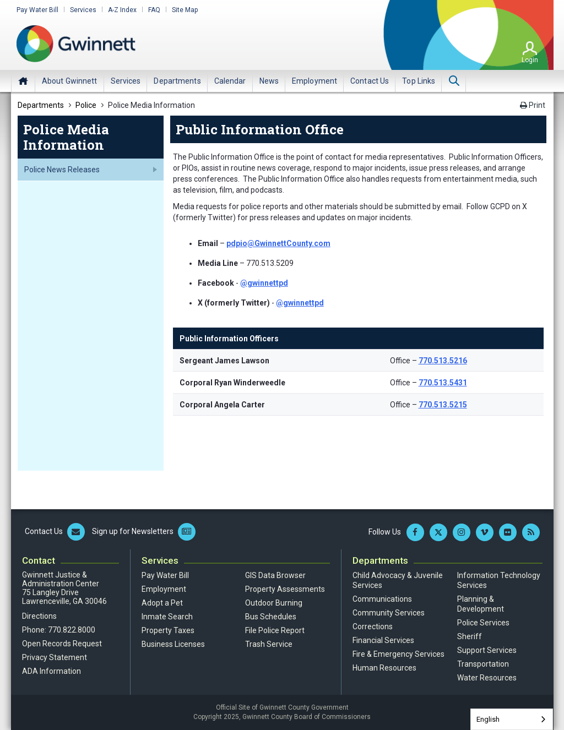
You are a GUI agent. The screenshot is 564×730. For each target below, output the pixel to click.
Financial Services (383, 640)
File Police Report (275, 630)
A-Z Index (122, 10)
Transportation (483, 664)
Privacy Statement (54, 657)
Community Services (388, 612)
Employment (164, 589)
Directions (39, 616)
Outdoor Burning (273, 602)
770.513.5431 (443, 382)
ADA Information (51, 671)
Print (532, 105)
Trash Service (268, 644)
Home (23, 80)
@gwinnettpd (264, 283)
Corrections (372, 626)
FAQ (154, 10)
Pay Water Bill (37, 10)
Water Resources (487, 677)
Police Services (483, 622)
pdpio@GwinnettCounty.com (278, 243)
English (488, 719)
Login (530, 60)
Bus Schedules (270, 616)
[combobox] (511, 719)
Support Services (487, 650)
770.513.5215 (443, 404)
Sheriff (469, 636)
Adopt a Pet (162, 602)
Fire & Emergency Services (398, 654)
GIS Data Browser (275, 575)
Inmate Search (167, 616)
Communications (382, 599)
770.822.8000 (71, 629)
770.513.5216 (443, 360)
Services (83, 10)
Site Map (185, 10)
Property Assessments (285, 589)
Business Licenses (173, 644)
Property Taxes (168, 630)
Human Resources (384, 667)
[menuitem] (69, 81)
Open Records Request (62, 643)
